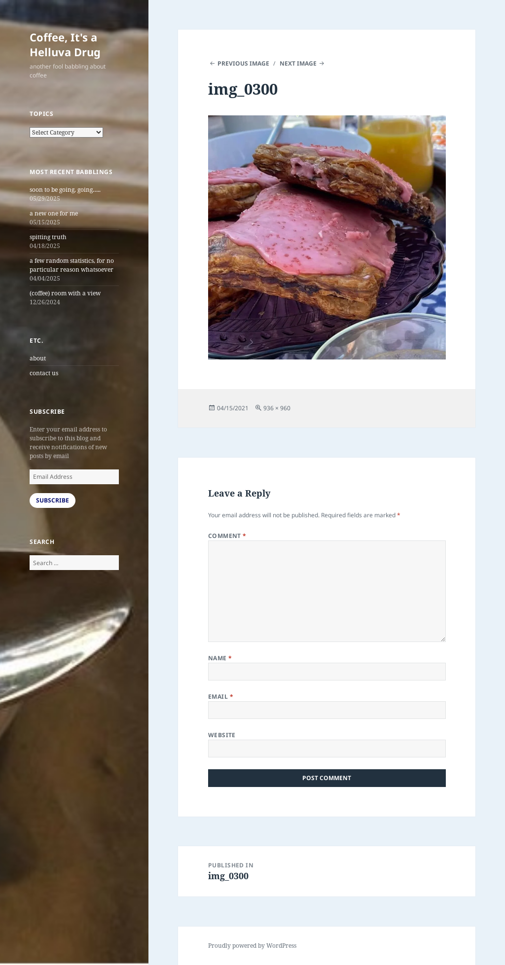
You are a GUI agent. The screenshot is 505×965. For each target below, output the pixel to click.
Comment (227, 536)
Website (222, 735)
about (38, 358)
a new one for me (54, 213)
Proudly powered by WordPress (252, 945)
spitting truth (48, 237)
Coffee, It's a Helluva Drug (65, 44)
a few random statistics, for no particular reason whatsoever (72, 265)
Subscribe (52, 500)
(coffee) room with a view (65, 293)
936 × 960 (276, 408)
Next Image (298, 63)
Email (220, 696)
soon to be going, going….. (65, 189)
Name (220, 658)
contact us (44, 373)
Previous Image (243, 63)
